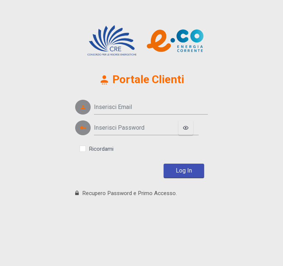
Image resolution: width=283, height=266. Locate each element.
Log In (184, 170)
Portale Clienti (141, 79)
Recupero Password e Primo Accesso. (126, 193)
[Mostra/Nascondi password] (185, 127)
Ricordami (101, 149)
